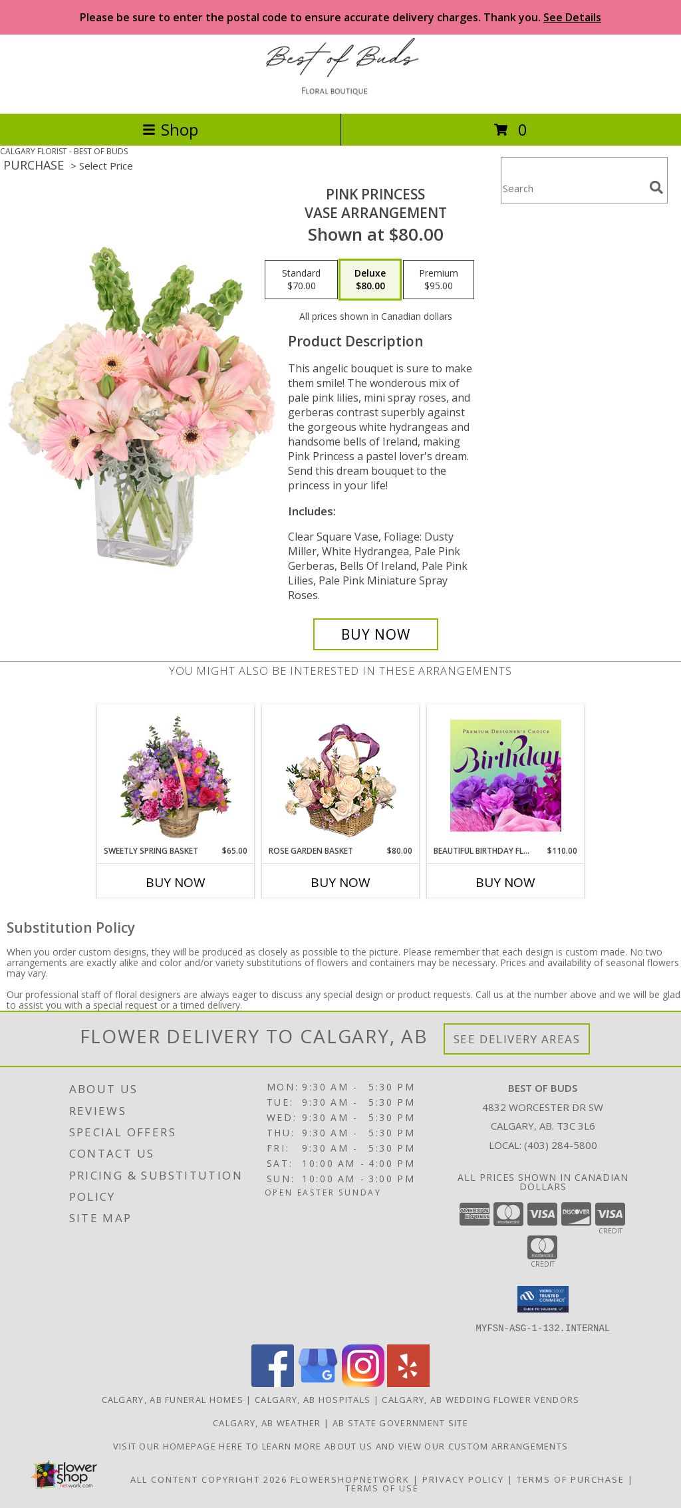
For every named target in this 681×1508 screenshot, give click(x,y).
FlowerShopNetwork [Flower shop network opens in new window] (350, 1479)
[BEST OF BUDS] (340, 94)
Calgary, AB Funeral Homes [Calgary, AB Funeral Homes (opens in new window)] (173, 1399)
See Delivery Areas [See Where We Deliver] (517, 1039)
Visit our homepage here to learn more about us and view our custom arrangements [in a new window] (341, 1445)
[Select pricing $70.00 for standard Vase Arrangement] (301, 280)
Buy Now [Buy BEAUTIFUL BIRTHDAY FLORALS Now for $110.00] (505, 882)
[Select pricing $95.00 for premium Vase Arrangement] (439, 280)
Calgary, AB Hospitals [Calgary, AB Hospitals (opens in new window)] (312, 1399)
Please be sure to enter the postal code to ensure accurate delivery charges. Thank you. (340, 17)
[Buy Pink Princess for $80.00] (375, 634)
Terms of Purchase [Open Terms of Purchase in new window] (570, 1479)
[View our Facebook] (272, 1382)
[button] (543, 1299)
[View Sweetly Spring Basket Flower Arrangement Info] (175, 775)
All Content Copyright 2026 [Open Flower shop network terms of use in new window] (208, 1479)
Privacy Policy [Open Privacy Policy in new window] (463, 1479)
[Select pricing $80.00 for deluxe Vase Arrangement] (370, 280)
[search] (656, 187)
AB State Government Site (400, 1422)
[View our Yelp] (408, 1382)
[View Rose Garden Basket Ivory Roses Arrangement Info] (340, 774)
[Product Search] (572, 188)
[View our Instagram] (363, 1382)
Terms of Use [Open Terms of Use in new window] (382, 1487)
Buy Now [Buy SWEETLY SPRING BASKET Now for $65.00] (175, 882)
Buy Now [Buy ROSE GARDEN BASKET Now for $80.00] (340, 882)
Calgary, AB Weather (267, 1422)
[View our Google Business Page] (318, 1382)
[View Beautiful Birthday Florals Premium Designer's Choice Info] (505, 775)
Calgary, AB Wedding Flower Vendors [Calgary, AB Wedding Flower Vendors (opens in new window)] (480, 1399)
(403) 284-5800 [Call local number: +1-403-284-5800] (560, 1145)
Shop (170, 129)
